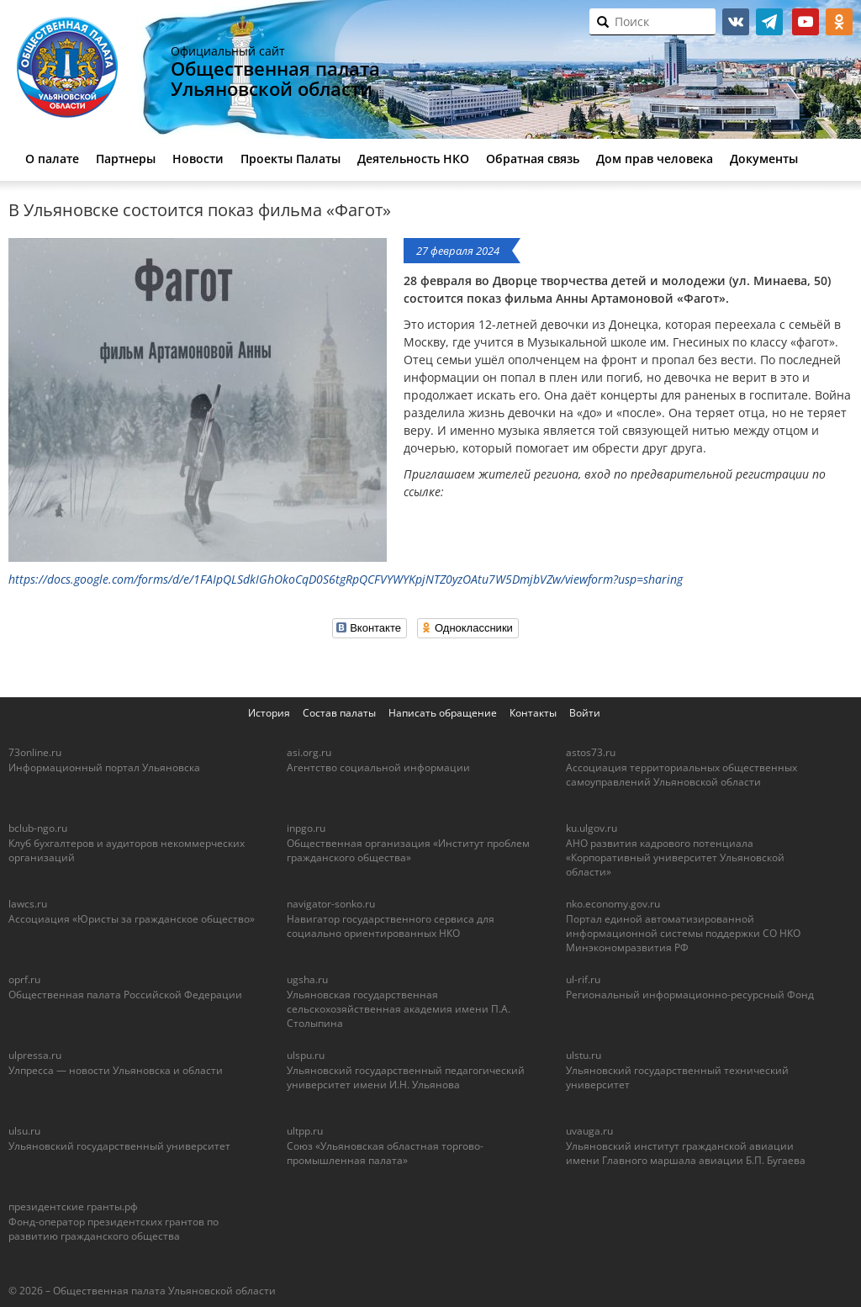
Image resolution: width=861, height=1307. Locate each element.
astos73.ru (590, 752)
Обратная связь (532, 159)
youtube (805, 21)
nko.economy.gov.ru (613, 904)
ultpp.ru (305, 1131)
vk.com (735, 21)
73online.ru (34, 752)
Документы (764, 159)
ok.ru (839, 21)
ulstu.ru (583, 1055)
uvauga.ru (589, 1131)
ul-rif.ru (583, 979)
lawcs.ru (27, 904)
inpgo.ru (306, 828)
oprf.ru (24, 979)
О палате (52, 159)
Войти (584, 713)
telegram (769, 21)
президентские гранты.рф (73, 1206)
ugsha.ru (307, 979)
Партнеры (126, 159)
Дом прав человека (654, 159)
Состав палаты (339, 713)
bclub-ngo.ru (37, 828)
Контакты (533, 713)
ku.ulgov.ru (591, 828)
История (269, 713)
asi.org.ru (309, 752)
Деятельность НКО (413, 159)
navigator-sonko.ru (331, 904)
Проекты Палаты (290, 159)
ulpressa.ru (34, 1055)
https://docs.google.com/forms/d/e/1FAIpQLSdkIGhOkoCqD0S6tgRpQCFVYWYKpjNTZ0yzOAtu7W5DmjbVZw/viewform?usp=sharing (345, 579)
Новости (198, 159)
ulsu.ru (24, 1131)
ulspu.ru (306, 1055)
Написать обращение (442, 713)
